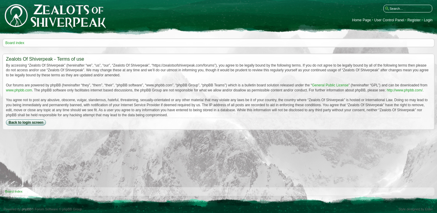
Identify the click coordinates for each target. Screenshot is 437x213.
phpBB (26, 209)
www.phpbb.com (19, 90)
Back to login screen (26, 122)
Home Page (361, 20)
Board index (14, 43)
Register (414, 20)
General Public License (330, 85)
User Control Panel (389, 20)
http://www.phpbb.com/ (404, 90)
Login (428, 20)
